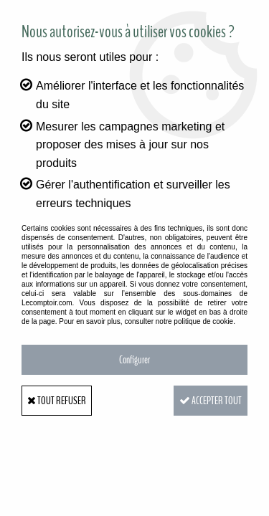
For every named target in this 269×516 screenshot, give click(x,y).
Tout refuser (56, 400)
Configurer (134, 360)
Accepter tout (210, 400)
